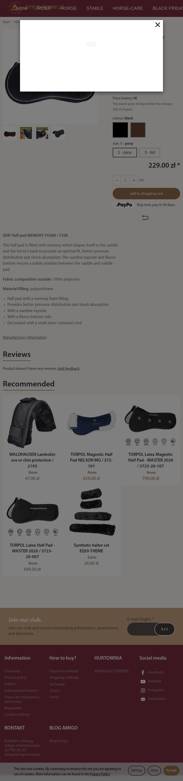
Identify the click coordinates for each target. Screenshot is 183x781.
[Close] (158, 25)
